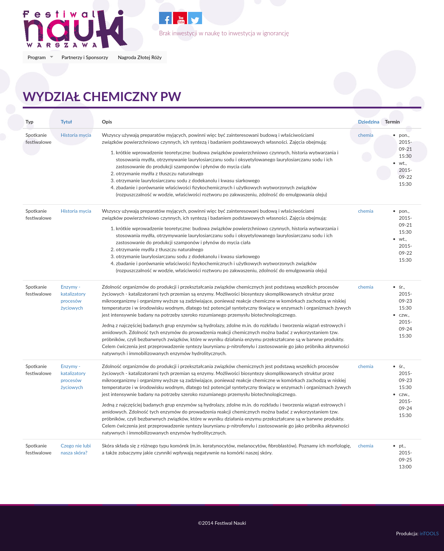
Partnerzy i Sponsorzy (85, 57)
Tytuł (66, 122)
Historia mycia (76, 135)
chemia (365, 135)
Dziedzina (368, 122)
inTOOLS (429, 533)
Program (38, 57)
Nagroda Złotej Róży (140, 57)
